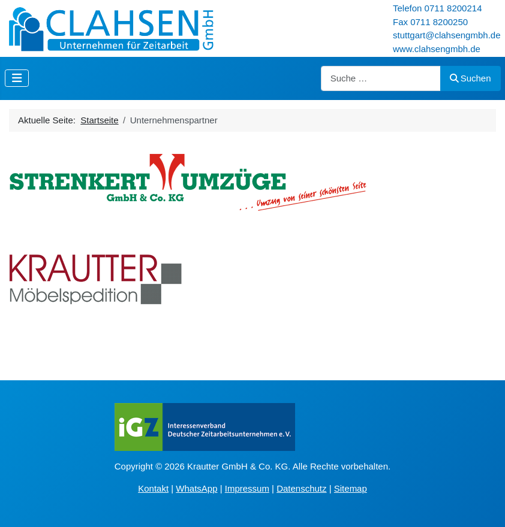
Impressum (247, 488)
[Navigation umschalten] (17, 78)
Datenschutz (301, 488)
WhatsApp (196, 488)
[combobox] (381, 79)
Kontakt (153, 488)
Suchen (470, 78)
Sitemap (350, 488)
